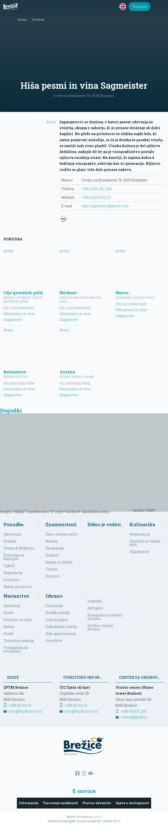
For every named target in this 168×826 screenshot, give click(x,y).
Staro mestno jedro (62, 534)
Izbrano (54, 596)
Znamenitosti (61, 524)
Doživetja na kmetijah (14, 557)
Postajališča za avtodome (16, 649)
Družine (10, 541)
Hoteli (9, 612)
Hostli (9, 633)
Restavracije (140, 534)
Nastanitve (16, 596)
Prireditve (54, 640)
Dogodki (95, 601)
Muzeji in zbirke (59, 562)
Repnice (53, 576)
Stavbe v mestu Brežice (100, 627)
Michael (68, 292)
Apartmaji (12, 605)
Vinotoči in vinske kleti (145, 543)
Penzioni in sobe (18, 619)
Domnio (107, 821)
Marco (122, 292)
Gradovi (52, 555)
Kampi (9, 626)
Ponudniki (54, 605)
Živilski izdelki (58, 612)
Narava (52, 541)
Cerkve (52, 569)
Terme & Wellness (19, 548)
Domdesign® (67, 821)
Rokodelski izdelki (61, 626)
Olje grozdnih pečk (23, 292)
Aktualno (95, 608)
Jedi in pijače (57, 619)
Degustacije (13, 572)
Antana (67, 371)
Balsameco (15, 371)
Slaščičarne (139, 551)
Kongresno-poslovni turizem (105, 617)
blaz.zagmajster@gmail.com (105, 205)
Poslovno (11, 579)
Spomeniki (55, 548)
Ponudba (13, 524)
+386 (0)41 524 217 (96, 197)
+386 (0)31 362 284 (97, 188)
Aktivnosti (12, 534)
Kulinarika (142, 524)
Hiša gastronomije (61, 633)
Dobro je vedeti (104, 524)
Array (30, 125)
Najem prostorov (18, 586)
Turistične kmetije (19, 640)
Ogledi (9, 565)
